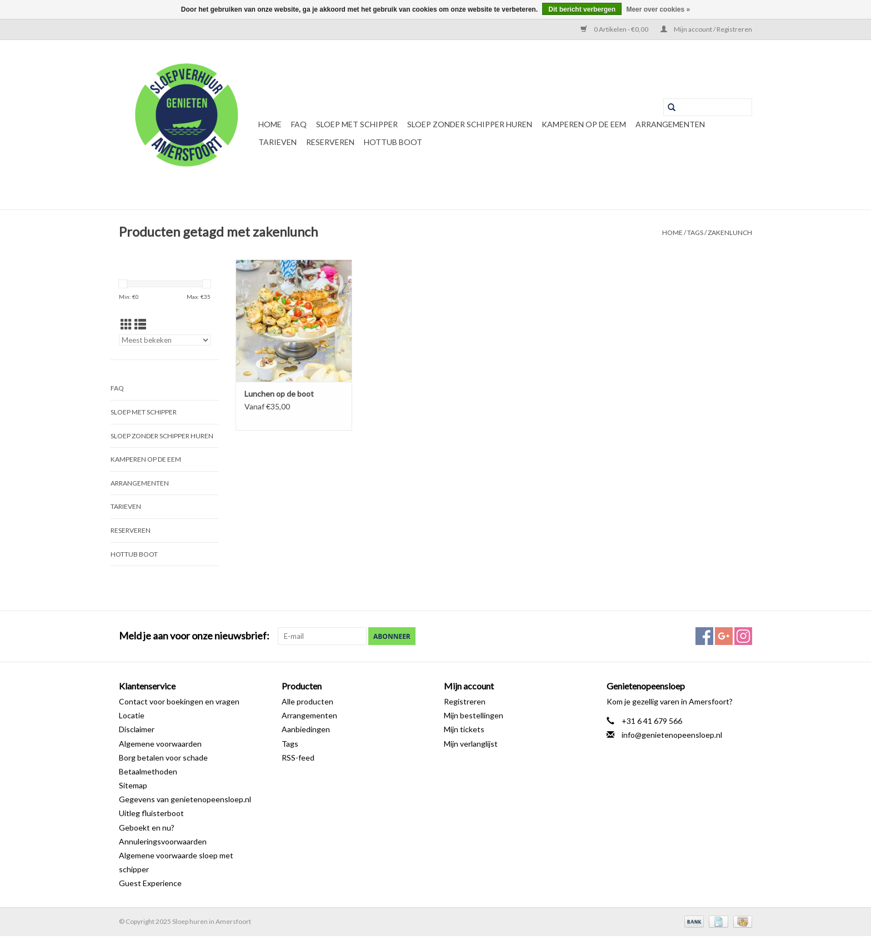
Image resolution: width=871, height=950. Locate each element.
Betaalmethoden (148, 771)
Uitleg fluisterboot (151, 813)
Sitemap (133, 785)
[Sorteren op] (165, 340)
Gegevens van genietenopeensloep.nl (185, 799)
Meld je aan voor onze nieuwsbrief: (194, 636)
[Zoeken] (707, 107)
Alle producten (307, 701)
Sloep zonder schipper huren (469, 124)
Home (270, 124)
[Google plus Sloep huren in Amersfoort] (724, 636)
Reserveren (330, 142)
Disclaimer (136, 729)
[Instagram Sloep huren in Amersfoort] (743, 636)
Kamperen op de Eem (584, 124)
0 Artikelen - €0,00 (614, 29)
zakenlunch (730, 232)
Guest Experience (150, 883)
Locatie (131, 715)
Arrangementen (670, 124)
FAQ (299, 124)
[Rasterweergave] (126, 324)
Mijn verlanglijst (471, 743)
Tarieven (277, 142)
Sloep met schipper (357, 124)
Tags (695, 232)
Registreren (464, 701)
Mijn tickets (464, 729)
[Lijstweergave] (140, 324)
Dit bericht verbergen (581, 9)
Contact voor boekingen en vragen (179, 701)
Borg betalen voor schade (163, 757)
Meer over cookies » (658, 9)
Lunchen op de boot (279, 393)
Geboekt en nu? (146, 827)
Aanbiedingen (306, 729)
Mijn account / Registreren (706, 29)
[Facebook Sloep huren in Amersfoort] (704, 636)
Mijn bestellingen (473, 715)
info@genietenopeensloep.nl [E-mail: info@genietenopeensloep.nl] (672, 734)
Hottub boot (393, 142)
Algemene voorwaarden (160, 743)
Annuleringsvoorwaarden (163, 841)
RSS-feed (298, 757)
